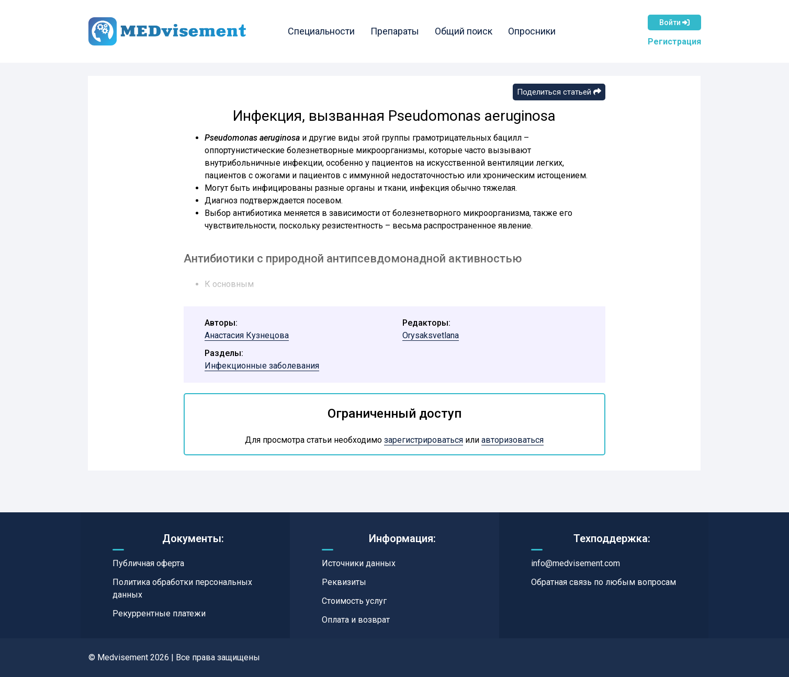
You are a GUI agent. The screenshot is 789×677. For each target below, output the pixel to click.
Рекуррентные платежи (159, 613)
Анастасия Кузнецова (247, 335)
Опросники (533, 31)
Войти (674, 22)
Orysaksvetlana (430, 335)
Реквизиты (344, 582)
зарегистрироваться (423, 440)
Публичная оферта (148, 563)
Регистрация (674, 42)
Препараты (396, 31)
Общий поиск (465, 31)
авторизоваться (512, 440)
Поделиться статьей (559, 92)
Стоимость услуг (354, 601)
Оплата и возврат (356, 620)
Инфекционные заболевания (262, 366)
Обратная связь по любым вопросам (603, 582)
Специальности (322, 31)
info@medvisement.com (575, 563)
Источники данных (359, 563)
